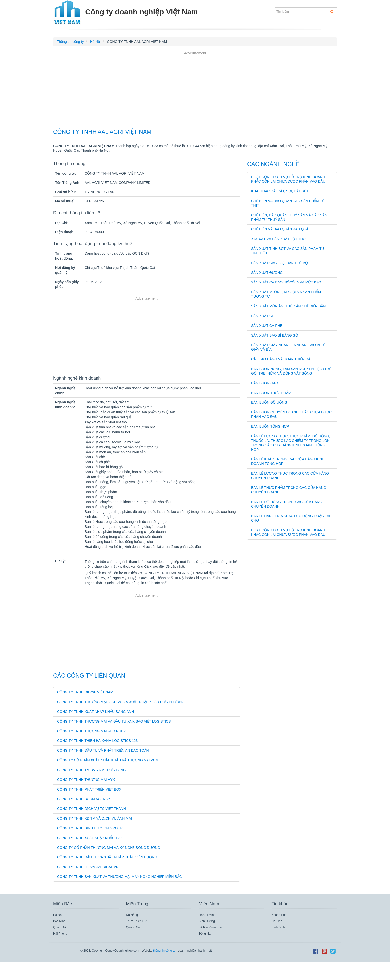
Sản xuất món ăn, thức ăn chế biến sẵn (288, 306)
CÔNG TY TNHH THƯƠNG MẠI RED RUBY (91, 731)
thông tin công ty (164, 950)
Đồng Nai (205, 933)
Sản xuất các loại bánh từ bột (280, 263)
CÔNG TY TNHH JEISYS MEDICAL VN (88, 867)
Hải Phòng (60, 933)
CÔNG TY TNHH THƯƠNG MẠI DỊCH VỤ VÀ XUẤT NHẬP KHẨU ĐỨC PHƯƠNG (120, 702)
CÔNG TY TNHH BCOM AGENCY (83, 799)
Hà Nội (57, 915)
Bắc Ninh (59, 921)
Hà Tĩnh (277, 921)
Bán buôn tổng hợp (270, 426)
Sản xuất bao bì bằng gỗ (274, 335)
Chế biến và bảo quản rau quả (279, 229)
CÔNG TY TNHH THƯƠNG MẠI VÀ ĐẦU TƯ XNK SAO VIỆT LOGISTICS (114, 721)
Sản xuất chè (264, 316)
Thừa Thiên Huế (137, 921)
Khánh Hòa (279, 915)
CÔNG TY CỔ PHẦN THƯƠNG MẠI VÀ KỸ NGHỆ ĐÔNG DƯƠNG (108, 847)
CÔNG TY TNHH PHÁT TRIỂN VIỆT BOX (89, 789)
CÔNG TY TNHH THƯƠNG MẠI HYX (86, 780)
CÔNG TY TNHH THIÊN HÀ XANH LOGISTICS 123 (97, 741)
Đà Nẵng (132, 915)
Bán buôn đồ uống (269, 402)
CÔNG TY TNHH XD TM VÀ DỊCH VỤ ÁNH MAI (94, 818)
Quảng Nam (134, 927)
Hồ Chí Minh (207, 915)
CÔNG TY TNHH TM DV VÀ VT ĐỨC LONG (91, 770)
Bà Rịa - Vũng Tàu (211, 927)
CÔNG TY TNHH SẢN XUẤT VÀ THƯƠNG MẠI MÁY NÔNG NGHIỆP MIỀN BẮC (119, 877)
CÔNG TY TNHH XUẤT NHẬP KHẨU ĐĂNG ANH (95, 712)
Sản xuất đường (267, 273)
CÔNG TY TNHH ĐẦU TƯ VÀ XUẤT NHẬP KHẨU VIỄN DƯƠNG (107, 857)
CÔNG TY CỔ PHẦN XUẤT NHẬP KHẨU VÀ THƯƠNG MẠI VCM (107, 760)
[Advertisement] (195, 90)
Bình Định (278, 927)
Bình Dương (207, 921)
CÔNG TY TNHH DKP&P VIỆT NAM (85, 692)
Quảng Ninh (61, 927)
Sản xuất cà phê (266, 326)
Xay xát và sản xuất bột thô (278, 239)
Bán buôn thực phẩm (271, 393)
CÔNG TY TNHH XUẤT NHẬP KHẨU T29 (89, 838)
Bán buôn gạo (264, 383)
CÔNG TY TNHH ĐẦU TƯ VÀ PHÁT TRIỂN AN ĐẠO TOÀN (103, 750)
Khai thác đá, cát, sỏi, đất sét (279, 191)
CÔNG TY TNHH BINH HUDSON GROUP (90, 828)
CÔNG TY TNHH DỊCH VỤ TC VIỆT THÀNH (91, 809)
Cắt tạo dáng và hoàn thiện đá (280, 359)
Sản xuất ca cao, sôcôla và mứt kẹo (286, 282)
